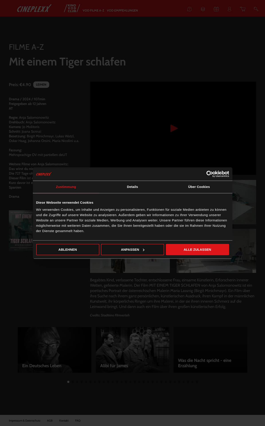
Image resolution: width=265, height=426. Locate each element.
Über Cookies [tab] (199, 187)
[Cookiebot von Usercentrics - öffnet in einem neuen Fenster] (209, 174)
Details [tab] (132, 187)
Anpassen (132, 249)
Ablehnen (67, 249)
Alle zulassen (197, 249)
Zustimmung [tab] (66, 187)
